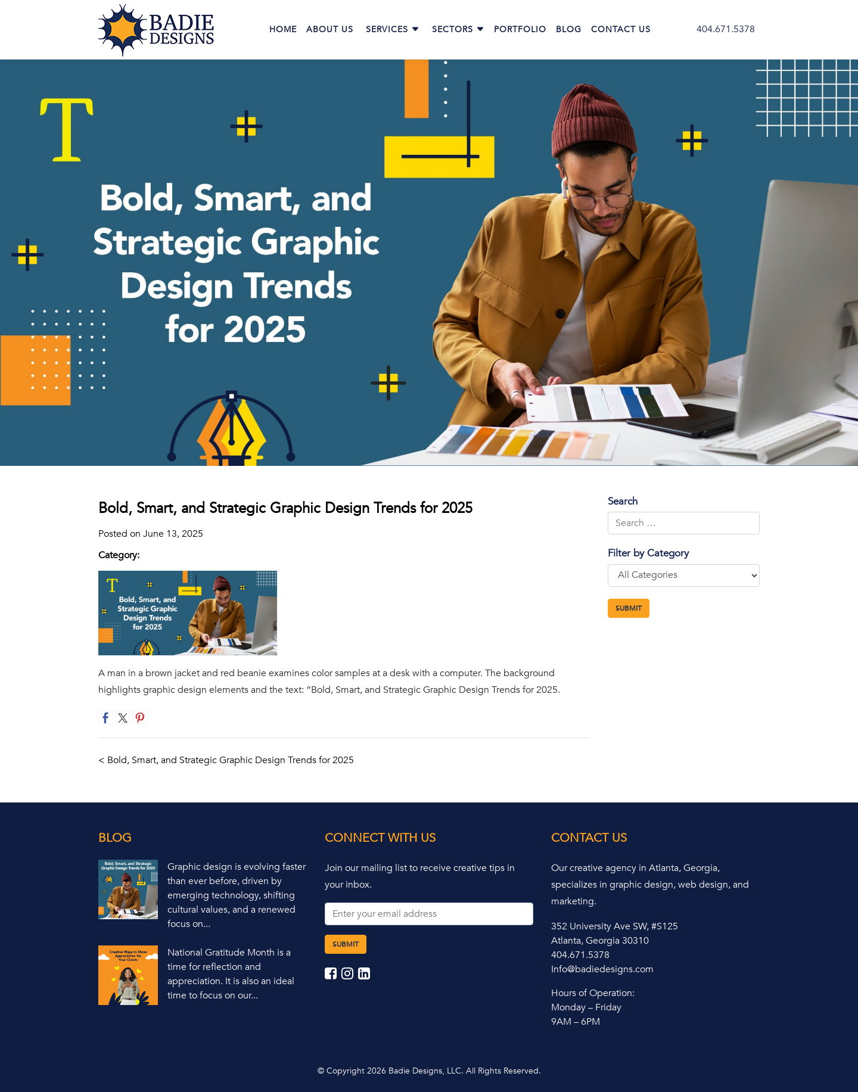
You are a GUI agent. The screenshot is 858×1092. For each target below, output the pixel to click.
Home (283, 29)
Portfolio (520, 29)
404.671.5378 (726, 29)
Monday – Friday (586, 1007)
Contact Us (621, 29)
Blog (569, 29)
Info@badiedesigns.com (602, 969)
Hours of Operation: (593, 993)
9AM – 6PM (575, 1021)
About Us (329, 29)
